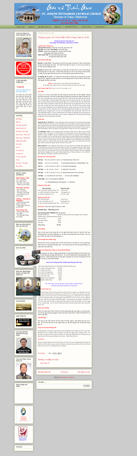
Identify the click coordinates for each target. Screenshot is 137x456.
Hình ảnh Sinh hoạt (22, 131)
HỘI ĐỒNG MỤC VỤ (44, 27)
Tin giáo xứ (19, 153)
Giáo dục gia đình (21, 125)
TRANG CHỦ (20, 27)
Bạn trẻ (18, 122)
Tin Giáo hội (19, 150)
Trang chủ (64, 372)
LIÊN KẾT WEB (100, 27)
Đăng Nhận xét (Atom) (67, 377)
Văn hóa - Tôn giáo (22, 163)
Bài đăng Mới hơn (44, 372)
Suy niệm (19, 144)
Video (18, 160)
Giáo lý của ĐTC (21, 128)
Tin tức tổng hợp (21, 156)
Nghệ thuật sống (21, 141)
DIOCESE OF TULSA (71, 26)
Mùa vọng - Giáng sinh (23, 138)
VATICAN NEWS (87, 26)
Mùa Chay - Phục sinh (23, 134)
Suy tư (18, 147)
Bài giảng (19, 119)
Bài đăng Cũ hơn (84, 372)
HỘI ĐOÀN (58, 27)
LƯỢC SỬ (31, 27)
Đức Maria (19, 166)
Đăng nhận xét (44, 363)
